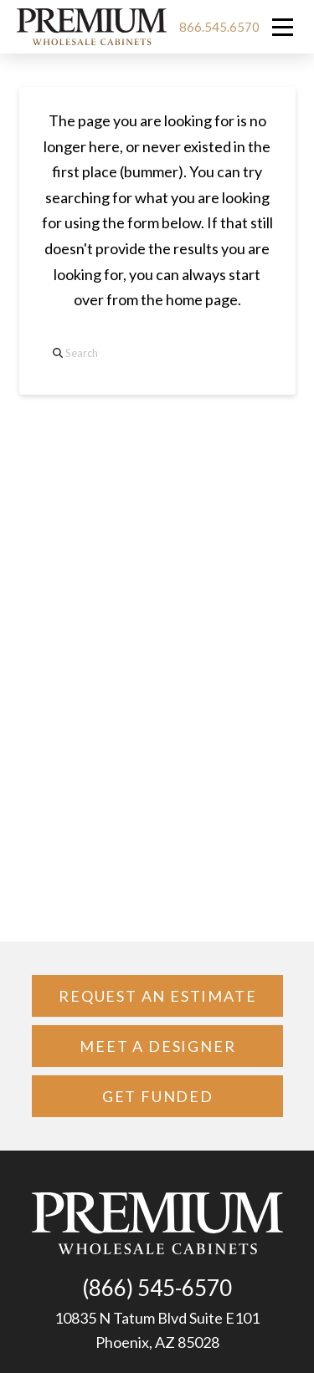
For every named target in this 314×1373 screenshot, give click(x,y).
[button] (282, 27)
